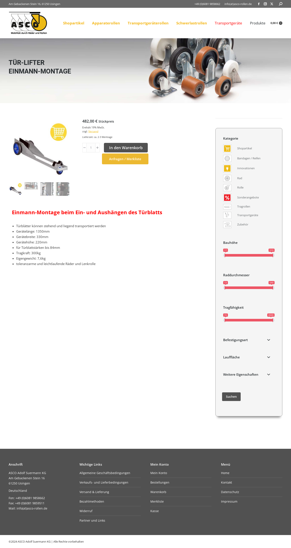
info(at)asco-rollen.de (238, 4)
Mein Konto (158, 473)
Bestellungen (159, 482)
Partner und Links (92, 520)
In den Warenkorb (126, 147)
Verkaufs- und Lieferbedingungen (104, 482)
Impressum (229, 501)
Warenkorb (158, 492)
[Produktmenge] (91, 147)
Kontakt (226, 482)
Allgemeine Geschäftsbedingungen (105, 473)
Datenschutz (230, 492)
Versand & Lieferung (94, 492)
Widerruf (86, 511)
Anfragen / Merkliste (125, 159)
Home (225, 473)
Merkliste (157, 501)
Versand (93, 131)
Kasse (154, 511)
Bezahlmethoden (92, 501)
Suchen (231, 397)
